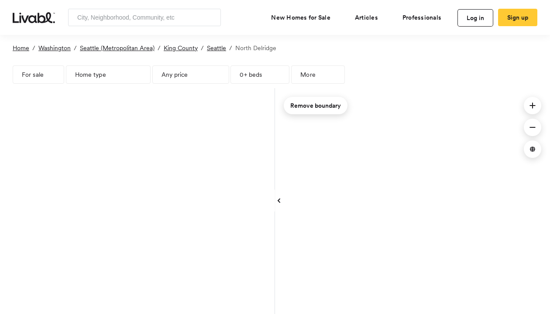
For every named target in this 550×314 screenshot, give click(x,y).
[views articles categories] (370, 17)
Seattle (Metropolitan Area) (117, 47)
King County (181, 47)
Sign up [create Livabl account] (518, 17)
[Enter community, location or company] (144, 17)
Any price (175, 74)
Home (21, 47)
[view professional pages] (425, 17)
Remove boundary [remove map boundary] (315, 105)
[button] (532, 105)
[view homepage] (34, 17)
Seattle (216, 47)
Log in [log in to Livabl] (476, 17)
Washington (54, 47)
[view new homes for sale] (304, 17)
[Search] (211, 17)
